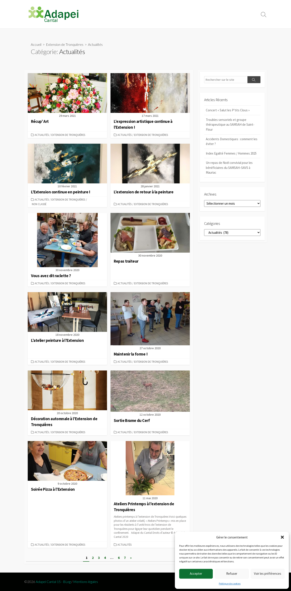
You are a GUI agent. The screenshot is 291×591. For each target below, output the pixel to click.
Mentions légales (85, 582)
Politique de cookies (230, 583)
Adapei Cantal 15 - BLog (53, 582)
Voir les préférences (267, 573)
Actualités (42, 135)
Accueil (36, 44)
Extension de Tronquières (64, 44)
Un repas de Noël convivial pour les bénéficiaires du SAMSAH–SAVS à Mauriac (229, 168)
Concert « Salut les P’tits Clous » (228, 110)
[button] (282, 537)
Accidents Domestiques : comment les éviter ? (231, 141)
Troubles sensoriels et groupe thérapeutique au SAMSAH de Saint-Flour (230, 125)
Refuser (231, 573)
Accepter (196, 573)
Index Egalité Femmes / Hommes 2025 (231, 153)
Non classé (39, 204)
